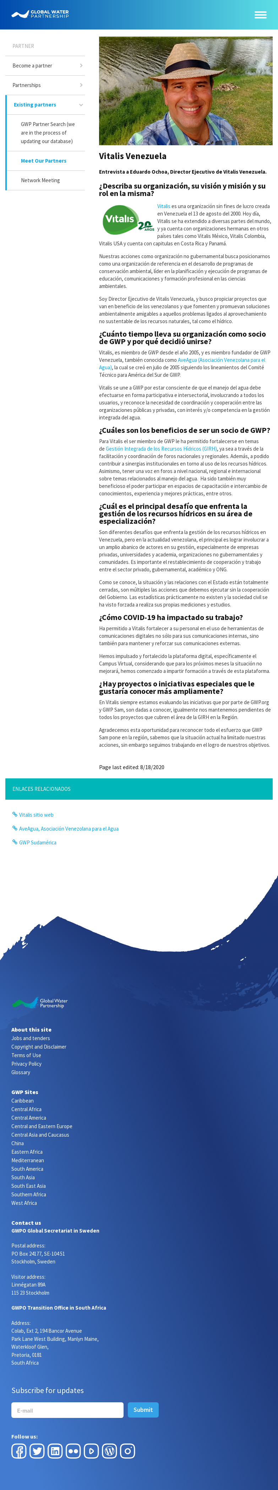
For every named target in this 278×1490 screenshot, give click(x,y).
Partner (23, 46)
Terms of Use (26, 1055)
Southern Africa (28, 1194)
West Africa (24, 1203)
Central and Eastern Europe (41, 1126)
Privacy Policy (26, 1063)
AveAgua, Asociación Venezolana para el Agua (69, 828)
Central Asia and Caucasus (40, 1134)
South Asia (23, 1177)
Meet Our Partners (43, 160)
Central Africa (26, 1109)
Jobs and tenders (30, 1038)
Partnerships (26, 85)
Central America (28, 1117)
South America (27, 1168)
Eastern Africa (27, 1151)
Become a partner (32, 65)
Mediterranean (27, 1160)
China (17, 1143)
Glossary (20, 1072)
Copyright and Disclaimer (38, 1046)
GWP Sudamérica (37, 842)
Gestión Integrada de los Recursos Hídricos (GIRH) (161, 448)
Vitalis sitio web (36, 814)
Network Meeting (40, 180)
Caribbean (22, 1100)
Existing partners (35, 104)
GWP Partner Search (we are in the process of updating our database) (48, 133)
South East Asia (28, 1185)
